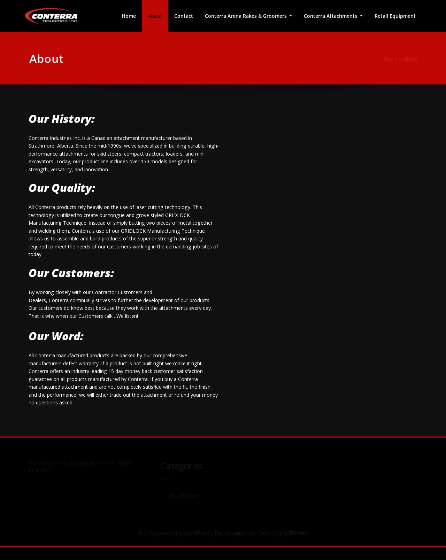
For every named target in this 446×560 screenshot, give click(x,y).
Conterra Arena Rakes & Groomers (246, 16)
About (155, 16)
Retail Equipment (395, 16)
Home (129, 16)
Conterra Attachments (331, 16)
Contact (183, 16)
